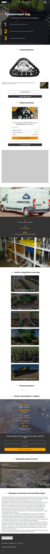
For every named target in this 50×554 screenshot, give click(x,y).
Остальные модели (25, 144)
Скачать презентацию (25, 96)
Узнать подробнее (25, 138)
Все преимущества (25, 92)
